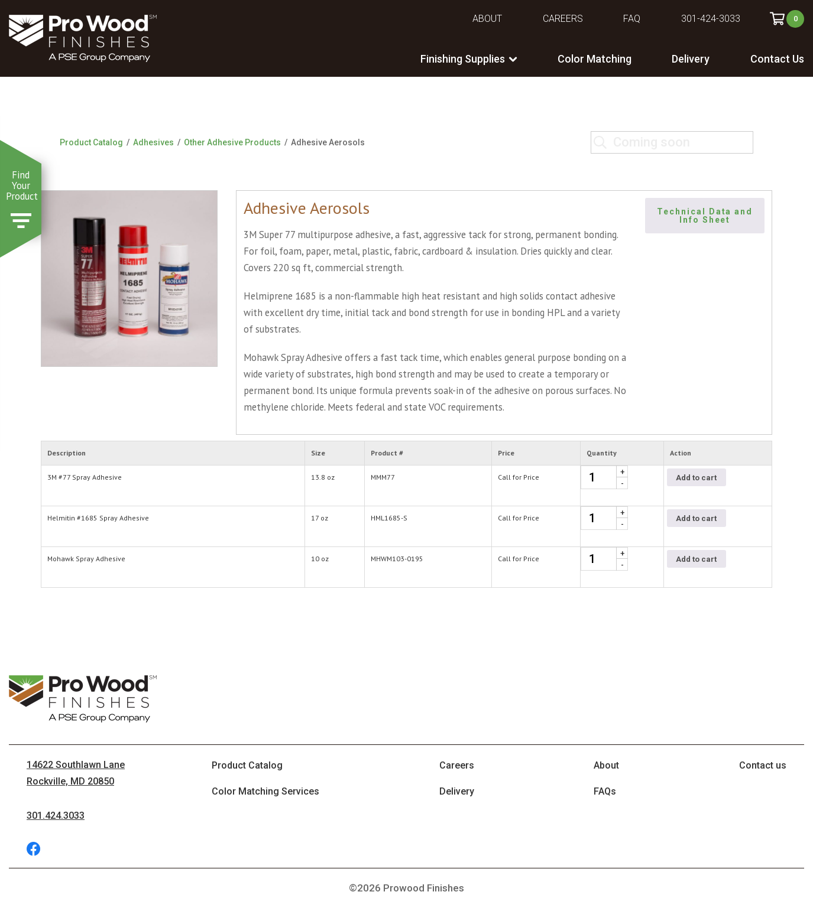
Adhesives (153, 142)
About (487, 18)
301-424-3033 (710, 18)
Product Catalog (91, 142)
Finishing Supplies (462, 59)
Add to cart (696, 477)
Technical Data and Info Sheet (706, 215)
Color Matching (594, 59)
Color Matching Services (265, 791)
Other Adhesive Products (232, 142)
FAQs (605, 791)
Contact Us (777, 59)
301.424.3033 (56, 815)
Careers (563, 18)
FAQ (631, 18)
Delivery (691, 59)
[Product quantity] (604, 477)
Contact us (762, 765)
